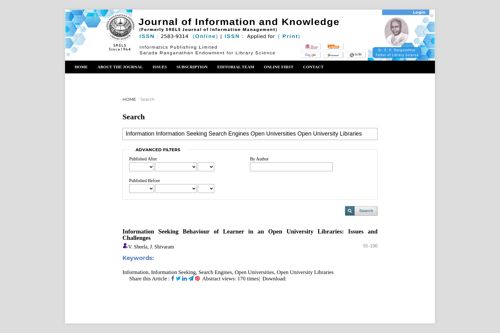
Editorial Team (235, 66)
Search (366, 210)
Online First (278, 66)
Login (419, 12)
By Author (259, 159)
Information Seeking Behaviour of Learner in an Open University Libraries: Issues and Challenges (250, 234)
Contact (313, 66)
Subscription (192, 66)
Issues (159, 66)
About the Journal (120, 66)
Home (81, 66)
